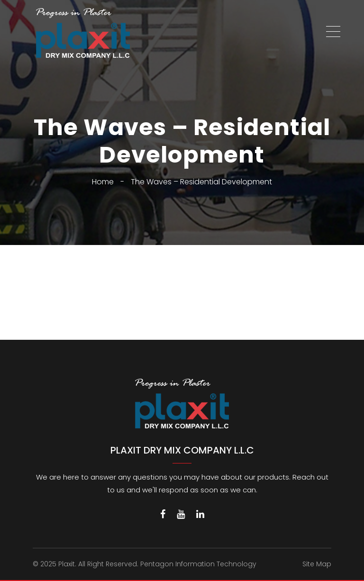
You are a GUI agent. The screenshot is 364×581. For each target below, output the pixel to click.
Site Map (316, 564)
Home (103, 181)
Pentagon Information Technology (198, 564)
